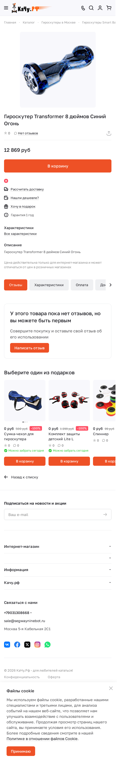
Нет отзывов (26, 133)
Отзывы (15, 285)
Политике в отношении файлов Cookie (42, 738)
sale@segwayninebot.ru (24, 621)
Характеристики (49, 285)
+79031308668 (16, 612)
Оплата (82, 285)
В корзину (58, 165)
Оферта (54, 677)
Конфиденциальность (22, 677)
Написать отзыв (29, 348)
